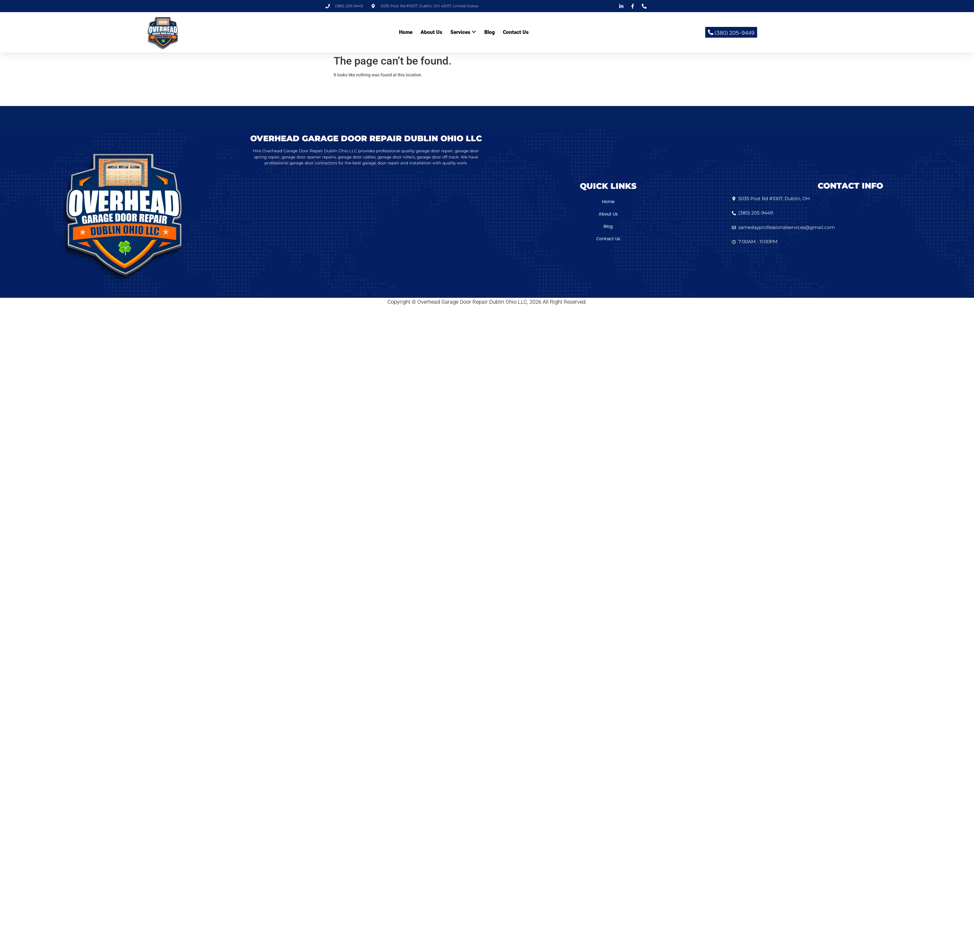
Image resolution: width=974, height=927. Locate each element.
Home (608, 202)
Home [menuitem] (405, 32)
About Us (608, 214)
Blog (608, 226)
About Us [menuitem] (431, 32)
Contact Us (608, 239)
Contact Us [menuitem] (516, 32)
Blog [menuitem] (489, 32)
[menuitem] (463, 32)
